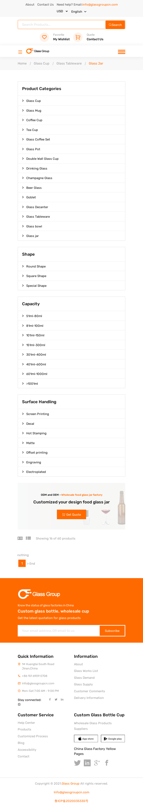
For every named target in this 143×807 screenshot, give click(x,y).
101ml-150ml (33, 335)
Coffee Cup (32, 120)
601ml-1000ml (34, 374)
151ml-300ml (33, 345)
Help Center (26, 723)
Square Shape (34, 276)
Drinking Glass (34, 168)
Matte (28, 443)
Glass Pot (31, 149)
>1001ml (30, 383)
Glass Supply (83, 684)
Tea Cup (30, 130)
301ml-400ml (34, 354)
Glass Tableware (69, 63)
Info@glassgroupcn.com (71, 792)
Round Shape (34, 266)
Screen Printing (35, 414)
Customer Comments (89, 691)
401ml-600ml (34, 364)
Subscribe (112, 631)
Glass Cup (41, 63)
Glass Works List (86, 671)
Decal (28, 423)
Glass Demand (84, 678)
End (32, 563)
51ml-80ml (32, 316)
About (29, 4)
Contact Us (45, 4)
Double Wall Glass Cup (40, 158)
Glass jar (30, 236)
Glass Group (70, 783)
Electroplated (34, 472)
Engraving (31, 462)
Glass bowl (32, 226)
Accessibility (27, 750)
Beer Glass (32, 188)
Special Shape (34, 285)
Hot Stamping (34, 433)
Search (115, 25)
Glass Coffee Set (36, 139)
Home (22, 63)
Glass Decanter (35, 207)
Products (24, 729)
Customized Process (33, 736)
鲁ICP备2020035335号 (71, 801)
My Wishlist (55, 37)
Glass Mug (31, 110)
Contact (23, 756)
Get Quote (71, 514)
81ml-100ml (32, 326)
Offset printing (35, 452)
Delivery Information (89, 698)
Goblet (29, 197)
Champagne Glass (37, 178)
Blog (21, 743)
